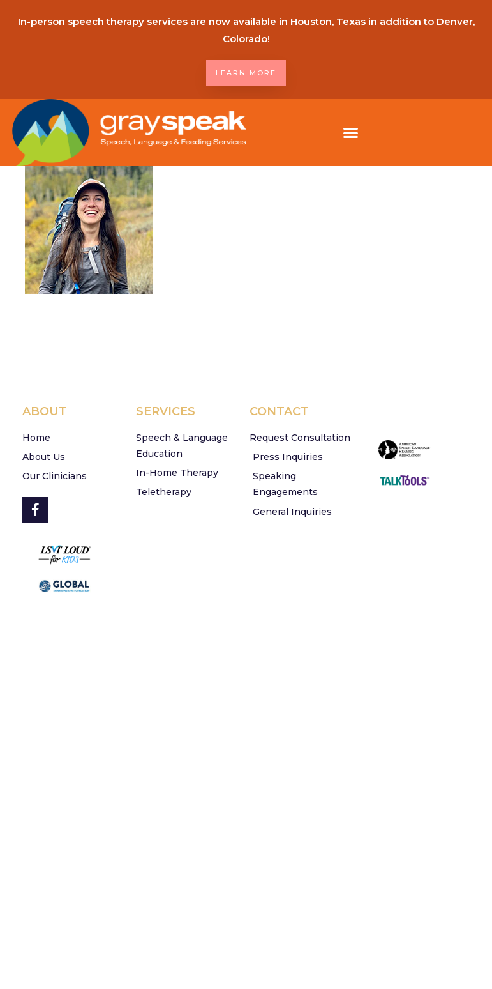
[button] (351, 133)
